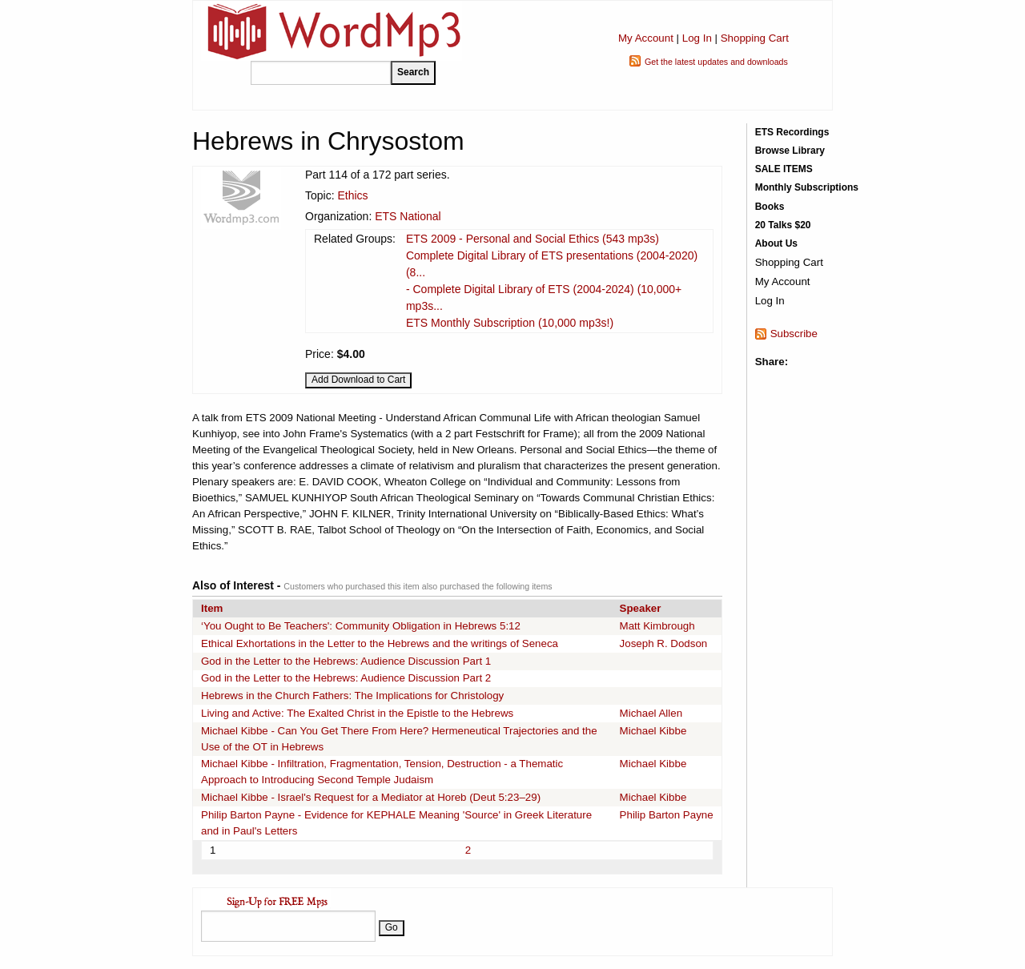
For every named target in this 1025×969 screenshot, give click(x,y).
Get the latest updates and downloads (716, 61)
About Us (776, 243)
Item (212, 608)
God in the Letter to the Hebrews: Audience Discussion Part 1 (346, 661)
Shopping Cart (755, 38)
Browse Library (790, 150)
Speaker (640, 608)
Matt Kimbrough (657, 626)
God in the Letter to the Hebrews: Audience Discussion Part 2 (346, 678)
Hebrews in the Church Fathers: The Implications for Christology (352, 696)
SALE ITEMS (784, 169)
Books (770, 206)
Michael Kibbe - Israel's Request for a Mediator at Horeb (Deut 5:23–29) (371, 797)
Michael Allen (651, 713)
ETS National (407, 216)
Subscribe (794, 334)
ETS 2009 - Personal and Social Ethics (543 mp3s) (532, 238)
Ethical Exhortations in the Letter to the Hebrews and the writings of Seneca (379, 643)
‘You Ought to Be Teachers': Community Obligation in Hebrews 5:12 (361, 626)
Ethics (352, 195)
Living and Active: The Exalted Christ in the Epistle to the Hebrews (357, 713)
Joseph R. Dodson (664, 643)
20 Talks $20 (783, 225)
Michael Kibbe (653, 731)
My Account (645, 38)
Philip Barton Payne (666, 815)
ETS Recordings (792, 132)
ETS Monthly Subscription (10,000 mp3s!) (509, 322)
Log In (697, 38)
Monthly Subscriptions (806, 187)
